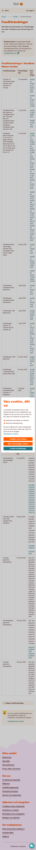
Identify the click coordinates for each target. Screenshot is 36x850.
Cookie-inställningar (18, 448)
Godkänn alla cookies (18, 439)
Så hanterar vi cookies (10, 434)
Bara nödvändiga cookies (18, 444)
